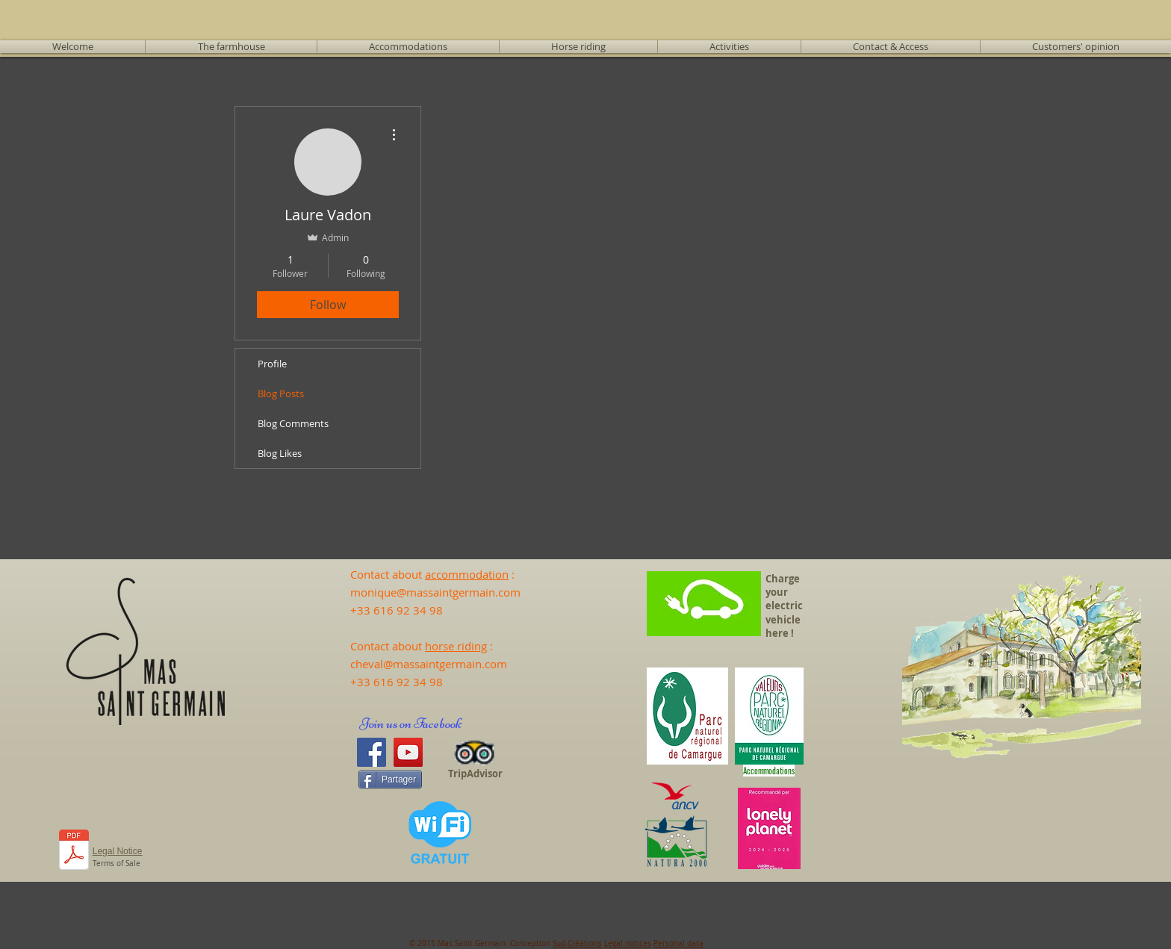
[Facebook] (371, 752)
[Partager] (390, 779)
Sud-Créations (577, 943)
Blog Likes (280, 453)
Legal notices (627, 943)
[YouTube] (408, 752)
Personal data (678, 943)
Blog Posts (281, 393)
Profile (272, 363)
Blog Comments (293, 423)
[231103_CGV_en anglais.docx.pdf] (74, 852)
